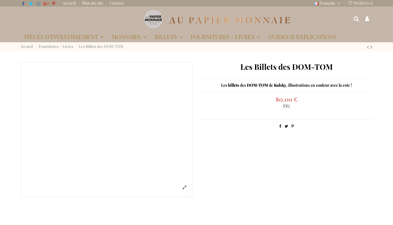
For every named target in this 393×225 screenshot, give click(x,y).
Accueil (69, 3)
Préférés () (360, 3)
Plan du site (93, 3)
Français (327, 3)
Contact (116, 3)
